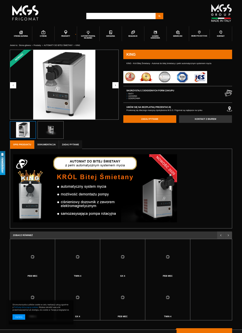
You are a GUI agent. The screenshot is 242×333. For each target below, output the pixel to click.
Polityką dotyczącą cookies (26, 307)
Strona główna (25, 45)
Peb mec (123, 276)
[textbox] (121, 16)
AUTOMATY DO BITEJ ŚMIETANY (58, 45)
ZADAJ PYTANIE (149, 119)
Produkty (37, 45)
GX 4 (77, 276)
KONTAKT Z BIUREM (205, 119)
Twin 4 (32, 276)
